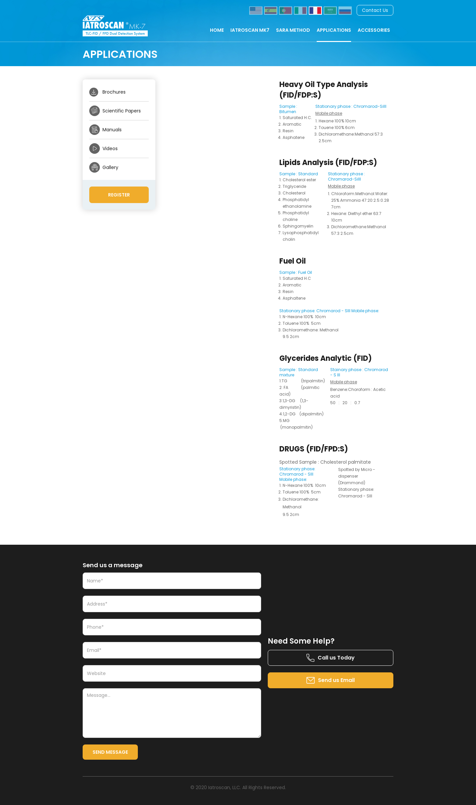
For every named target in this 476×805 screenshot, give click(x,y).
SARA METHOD (293, 30)
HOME (217, 30)
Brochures (114, 92)
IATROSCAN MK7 (249, 30)
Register (119, 194)
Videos (110, 148)
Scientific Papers (121, 110)
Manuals (112, 129)
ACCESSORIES (374, 30)
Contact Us (375, 10)
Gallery (110, 167)
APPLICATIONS (334, 30)
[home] (122, 26)
